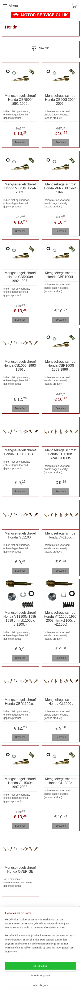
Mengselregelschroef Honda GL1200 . (60, 701)
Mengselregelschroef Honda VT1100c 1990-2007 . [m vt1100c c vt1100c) (61, 618)
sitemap (57, 979)
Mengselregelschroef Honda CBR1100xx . (20, 701)
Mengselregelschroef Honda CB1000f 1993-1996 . (20, 365)
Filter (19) (40, 48)
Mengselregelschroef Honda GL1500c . (60, 781)
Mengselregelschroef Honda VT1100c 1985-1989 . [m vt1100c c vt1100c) (20, 618)
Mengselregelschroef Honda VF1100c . (60, 535)
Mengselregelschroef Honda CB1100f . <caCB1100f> (60, 454)
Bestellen (20, 142)
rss (64, 979)
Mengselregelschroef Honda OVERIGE (20, 869)
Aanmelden (14, 961)
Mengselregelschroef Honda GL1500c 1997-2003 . (20, 783)
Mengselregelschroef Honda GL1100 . (20, 535)
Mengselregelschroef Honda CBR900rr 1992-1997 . (20, 277)
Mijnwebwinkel (52, 986)
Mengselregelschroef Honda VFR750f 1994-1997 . (60, 188)
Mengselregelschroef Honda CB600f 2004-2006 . (60, 99)
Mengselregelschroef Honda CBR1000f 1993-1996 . (60, 365)
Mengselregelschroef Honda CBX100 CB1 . (20, 452)
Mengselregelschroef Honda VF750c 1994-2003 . (20, 188)
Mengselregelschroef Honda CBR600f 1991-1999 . (20, 99)
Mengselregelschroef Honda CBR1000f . (60, 275)
